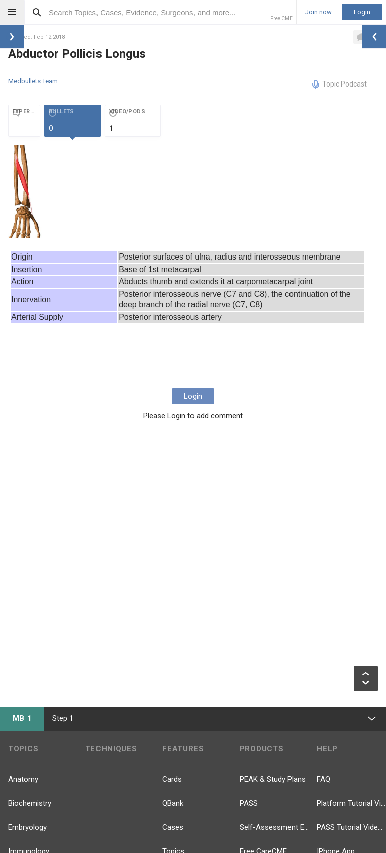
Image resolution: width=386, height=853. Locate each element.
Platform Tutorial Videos (351, 803)
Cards (172, 779)
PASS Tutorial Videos (351, 827)
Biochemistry (29, 803)
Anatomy (23, 779)
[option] (25, 191)
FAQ (323, 779)
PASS (249, 803)
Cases (172, 827)
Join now (318, 12)
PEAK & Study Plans (273, 779)
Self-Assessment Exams (274, 827)
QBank (172, 803)
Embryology (27, 827)
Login (362, 12)
